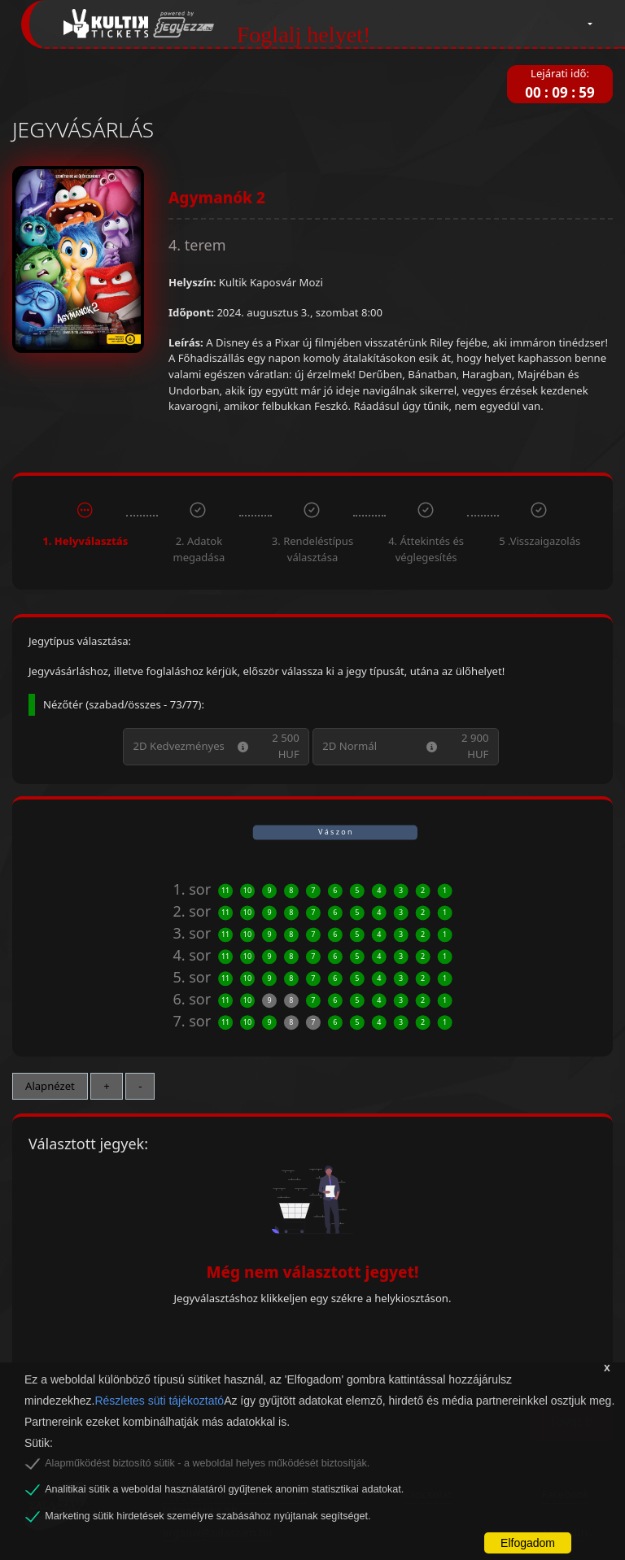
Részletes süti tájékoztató (159, 1400)
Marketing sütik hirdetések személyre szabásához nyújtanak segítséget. (207, 1516)
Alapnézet (50, 1085)
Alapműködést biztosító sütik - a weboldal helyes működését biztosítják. (207, 1463)
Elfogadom (527, 1542)
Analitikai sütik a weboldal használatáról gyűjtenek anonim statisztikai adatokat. (224, 1489)
